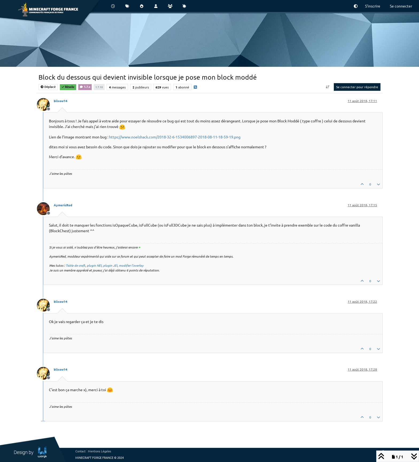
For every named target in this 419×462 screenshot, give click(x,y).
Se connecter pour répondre (357, 87)
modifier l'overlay (131, 265)
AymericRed (63, 205)
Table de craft (75, 265)
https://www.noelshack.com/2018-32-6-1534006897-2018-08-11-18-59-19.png (174, 136)
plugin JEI (110, 265)
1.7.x (85, 86)
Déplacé (48, 86)
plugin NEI (94, 265)
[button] (355, 6)
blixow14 (60, 101)
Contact (80, 451)
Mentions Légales (99, 451)
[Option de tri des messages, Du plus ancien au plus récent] (327, 87)
